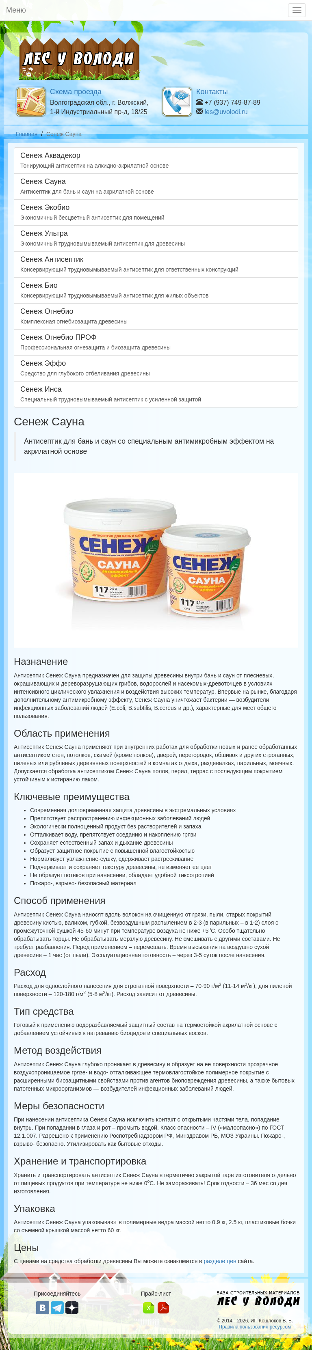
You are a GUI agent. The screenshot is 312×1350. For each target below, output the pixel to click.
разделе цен (220, 1261)
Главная (26, 134)
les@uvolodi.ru (225, 111)
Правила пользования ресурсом (255, 1327)
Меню (16, 10)
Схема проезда (76, 92)
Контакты (212, 92)
